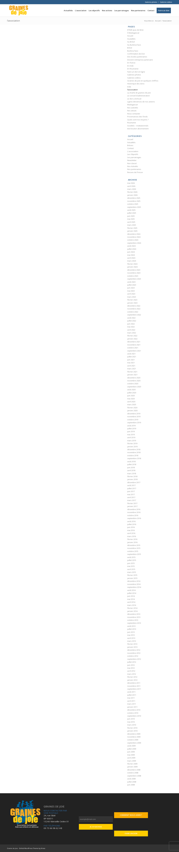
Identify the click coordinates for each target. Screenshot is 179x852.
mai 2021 (131, 362)
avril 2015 (131, 569)
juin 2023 (131, 288)
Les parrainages (134, 157)
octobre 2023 (132, 276)
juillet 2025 (131, 213)
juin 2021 (131, 359)
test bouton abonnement (138, 128)
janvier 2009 (132, 766)
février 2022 (132, 335)
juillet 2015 (131, 560)
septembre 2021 (134, 350)
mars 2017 (131, 500)
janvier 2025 (132, 231)
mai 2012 (131, 668)
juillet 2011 (131, 695)
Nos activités (132, 107)
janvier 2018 (132, 479)
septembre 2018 (134, 458)
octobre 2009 (132, 739)
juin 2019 (131, 431)
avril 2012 (131, 671)
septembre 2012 (134, 659)
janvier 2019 (132, 446)
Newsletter (131, 160)
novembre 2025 (133, 201)
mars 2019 (131, 440)
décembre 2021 (133, 341)
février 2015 (132, 575)
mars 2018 (131, 473)
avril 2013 (131, 638)
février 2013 (132, 644)
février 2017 (132, 503)
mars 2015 (131, 572)
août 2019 (131, 425)
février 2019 (132, 443)
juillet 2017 (131, 488)
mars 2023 (131, 297)
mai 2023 (131, 291)
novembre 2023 (133, 273)
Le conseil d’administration (138, 95)
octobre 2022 (132, 312)
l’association (13, 20)
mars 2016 (131, 536)
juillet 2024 (131, 249)
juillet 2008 (131, 782)
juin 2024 (131, 252)
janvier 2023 (132, 303)
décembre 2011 (133, 683)
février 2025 (132, 228)
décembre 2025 (133, 198)
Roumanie (131, 122)
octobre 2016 (132, 515)
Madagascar (132, 104)
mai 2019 (131, 434)
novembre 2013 (133, 617)
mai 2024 (131, 255)
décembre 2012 (133, 650)
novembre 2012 (133, 653)
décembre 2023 (133, 270)
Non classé (132, 163)
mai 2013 (131, 635)
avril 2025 (131, 222)
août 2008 (131, 778)
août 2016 (131, 521)
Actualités (131, 142)
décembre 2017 (133, 482)
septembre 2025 (134, 207)
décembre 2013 (133, 614)
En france (131, 62)
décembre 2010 (133, 710)
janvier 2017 (132, 506)
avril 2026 (131, 186)
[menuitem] (151, 2)
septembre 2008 (134, 776)
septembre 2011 (134, 689)
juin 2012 (131, 665)
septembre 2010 (134, 716)
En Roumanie (132, 68)
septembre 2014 (134, 587)
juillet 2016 (131, 524)
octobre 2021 (132, 347)
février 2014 (132, 608)
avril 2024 (131, 258)
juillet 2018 (131, 464)
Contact (130, 148)
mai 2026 (131, 183)
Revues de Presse (135, 172)
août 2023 (131, 282)
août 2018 (131, 461)
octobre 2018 (132, 455)
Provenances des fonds (137, 116)
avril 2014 (131, 602)
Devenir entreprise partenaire (140, 60)
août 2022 (131, 318)
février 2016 (132, 539)
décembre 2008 (133, 770)
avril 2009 (131, 757)
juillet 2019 (131, 428)
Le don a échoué (134, 98)
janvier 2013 (132, 647)
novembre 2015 (133, 548)
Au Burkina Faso (134, 45)
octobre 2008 (132, 772)
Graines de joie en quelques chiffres (142, 80)
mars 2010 (131, 725)
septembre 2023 (134, 279)
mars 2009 (131, 761)
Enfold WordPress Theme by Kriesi (32, 848)
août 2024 (131, 246)
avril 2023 (131, 294)
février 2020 (132, 407)
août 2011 (131, 692)
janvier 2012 (132, 680)
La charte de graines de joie (139, 92)
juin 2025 (131, 216)
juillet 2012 (131, 662)
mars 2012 (131, 674)
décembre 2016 (133, 509)
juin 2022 (131, 324)
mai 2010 (131, 722)
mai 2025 (131, 219)
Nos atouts (131, 110)
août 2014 (131, 590)
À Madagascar (133, 33)
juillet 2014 (131, 593)
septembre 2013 (134, 623)
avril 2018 (131, 470)
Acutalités (131, 39)
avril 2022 (131, 330)
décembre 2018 (133, 449)
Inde (129, 86)
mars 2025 (131, 225)
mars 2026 (131, 189)
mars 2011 (131, 704)
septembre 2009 (134, 743)
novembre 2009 (133, 737)
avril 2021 (131, 365)
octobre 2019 (132, 419)
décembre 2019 (133, 413)
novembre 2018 (133, 452)
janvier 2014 (132, 611)
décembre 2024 (133, 234)
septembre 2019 (134, 422)
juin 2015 (131, 563)
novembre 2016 (133, 512)
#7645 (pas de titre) (135, 30)
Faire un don (131, 833)
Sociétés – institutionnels (137, 125)
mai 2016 (131, 530)
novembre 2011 (133, 686)
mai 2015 (131, 566)
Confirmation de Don (136, 53)
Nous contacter (133, 113)
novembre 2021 (133, 344)
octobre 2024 (132, 240)
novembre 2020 (133, 380)
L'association (132, 151)
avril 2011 (131, 701)
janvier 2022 (132, 338)
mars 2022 (131, 332)
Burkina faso (132, 51)
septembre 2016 (134, 518)
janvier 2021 (132, 374)
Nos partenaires (134, 169)
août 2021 (131, 353)
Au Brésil (131, 41)
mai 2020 (131, 398)
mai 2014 (131, 599)
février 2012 (132, 677)
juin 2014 (131, 596)
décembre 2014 (133, 581)
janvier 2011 (132, 707)
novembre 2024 (133, 237)
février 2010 (132, 728)
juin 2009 (131, 751)
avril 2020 (131, 401)
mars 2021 (131, 368)
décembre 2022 (133, 306)
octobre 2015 (132, 551)
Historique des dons (135, 83)
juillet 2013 (131, 629)
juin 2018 (131, 467)
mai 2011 (131, 698)
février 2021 (132, 371)
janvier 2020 (132, 410)
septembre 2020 (134, 386)
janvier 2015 (132, 578)
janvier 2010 (132, 731)
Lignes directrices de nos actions (141, 101)
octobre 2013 (132, 620)
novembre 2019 (133, 416)
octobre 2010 (132, 713)
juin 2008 (131, 784)
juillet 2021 (131, 356)
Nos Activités (132, 166)
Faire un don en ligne (136, 72)
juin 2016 (131, 527)
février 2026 (132, 192)
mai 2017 (131, 494)
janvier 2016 (132, 542)
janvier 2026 (132, 195)
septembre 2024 (134, 243)
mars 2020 (131, 404)
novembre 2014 (133, 584)
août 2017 (131, 485)
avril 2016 (131, 533)
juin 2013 (131, 632)
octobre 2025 (132, 204)
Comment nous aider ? (131, 815)
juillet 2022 (131, 320)
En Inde (130, 66)
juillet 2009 (131, 749)
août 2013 (131, 626)
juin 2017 (131, 491)
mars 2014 (131, 605)
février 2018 (132, 476)
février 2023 (132, 300)
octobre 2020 (132, 383)
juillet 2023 (131, 285)
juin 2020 (131, 395)
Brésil (129, 47)
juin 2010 (131, 719)
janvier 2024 (132, 267)
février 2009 (132, 763)
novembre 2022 (133, 308)
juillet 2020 (131, 392)
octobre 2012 (132, 656)
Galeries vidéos (166, 2)
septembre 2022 (134, 314)
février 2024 (132, 264)
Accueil (130, 35)
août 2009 (131, 745)
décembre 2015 (133, 545)
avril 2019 (131, 437)
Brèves (130, 145)
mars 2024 (131, 261)
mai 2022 (131, 326)
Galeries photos (151, 2)
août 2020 (131, 389)
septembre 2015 (134, 554)
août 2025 (131, 210)
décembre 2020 (133, 377)
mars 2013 (131, 641)
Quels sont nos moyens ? (138, 119)
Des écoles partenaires (137, 56)
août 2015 (131, 557)
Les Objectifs (132, 154)
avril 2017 (131, 497)
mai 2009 (131, 755)
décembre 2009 (133, 734)
